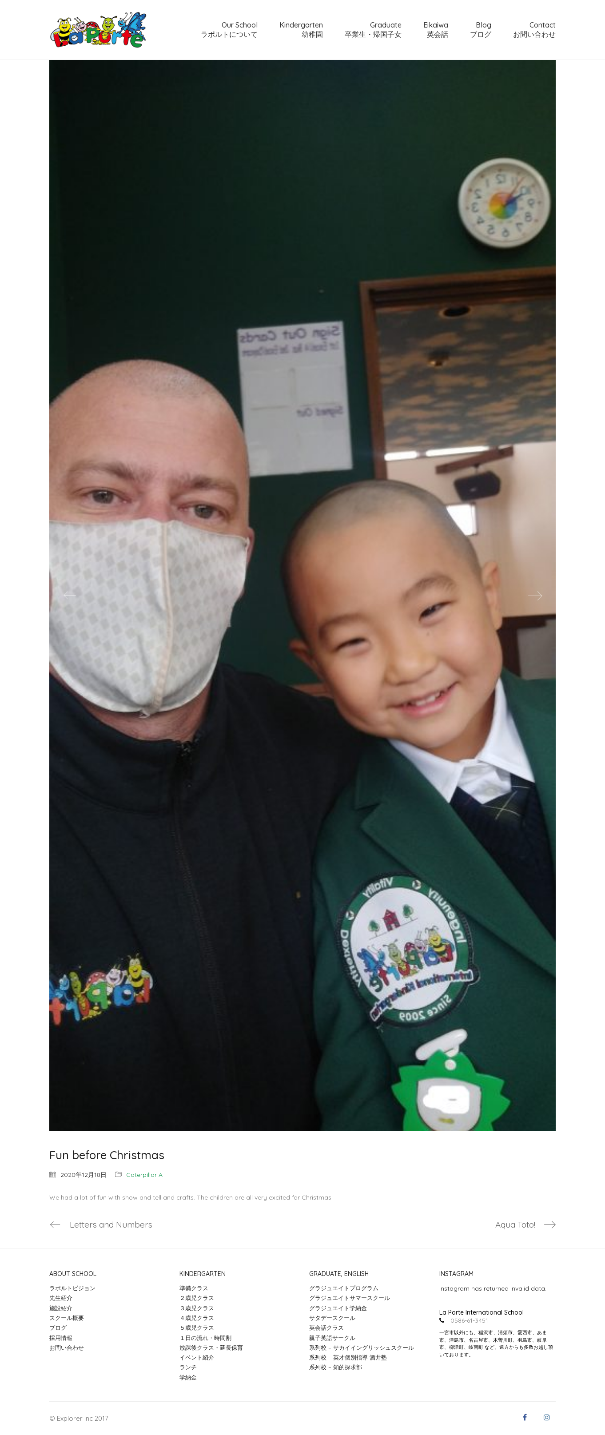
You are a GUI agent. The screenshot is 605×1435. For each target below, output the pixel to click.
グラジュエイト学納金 (338, 1308)
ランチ (188, 1367)
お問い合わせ (66, 1347)
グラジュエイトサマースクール (349, 1297)
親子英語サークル (332, 1337)
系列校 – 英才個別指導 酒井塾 (348, 1357)
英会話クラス (326, 1327)
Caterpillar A (144, 1175)
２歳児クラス (196, 1297)
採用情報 (60, 1337)
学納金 (188, 1377)
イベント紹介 (196, 1357)
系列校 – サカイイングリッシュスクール (361, 1347)
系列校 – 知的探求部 (335, 1367)
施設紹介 (60, 1308)
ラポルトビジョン (72, 1288)
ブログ (58, 1327)
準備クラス (193, 1288)
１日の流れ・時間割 (205, 1337)
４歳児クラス (196, 1317)
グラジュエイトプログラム (343, 1288)
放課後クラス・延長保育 (211, 1347)
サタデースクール (332, 1317)
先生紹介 (60, 1297)
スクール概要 (66, 1317)
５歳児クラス (196, 1327)
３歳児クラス (196, 1308)
